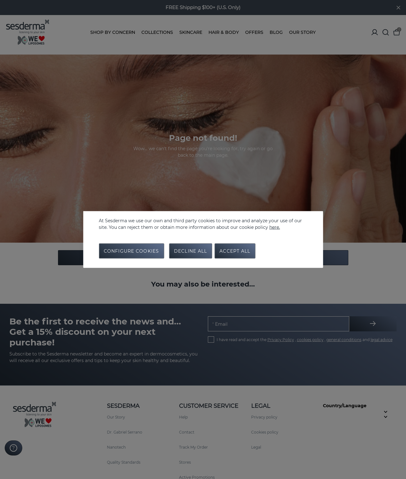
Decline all (190, 251)
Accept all (234, 251)
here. (274, 227)
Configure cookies (131, 251)
